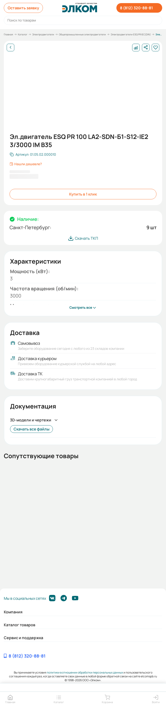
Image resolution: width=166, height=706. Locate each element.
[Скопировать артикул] (33, 154)
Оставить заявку (23, 8)
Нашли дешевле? (26, 164)
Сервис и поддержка (23, 637)
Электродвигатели (43, 34)
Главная (8, 34)
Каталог (22, 34)
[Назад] (10, 47)
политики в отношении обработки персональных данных (85, 672)
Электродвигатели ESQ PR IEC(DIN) (131, 34)
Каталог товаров (19, 624)
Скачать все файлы (31, 429)
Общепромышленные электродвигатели (82, 34)
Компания (13, 612)
